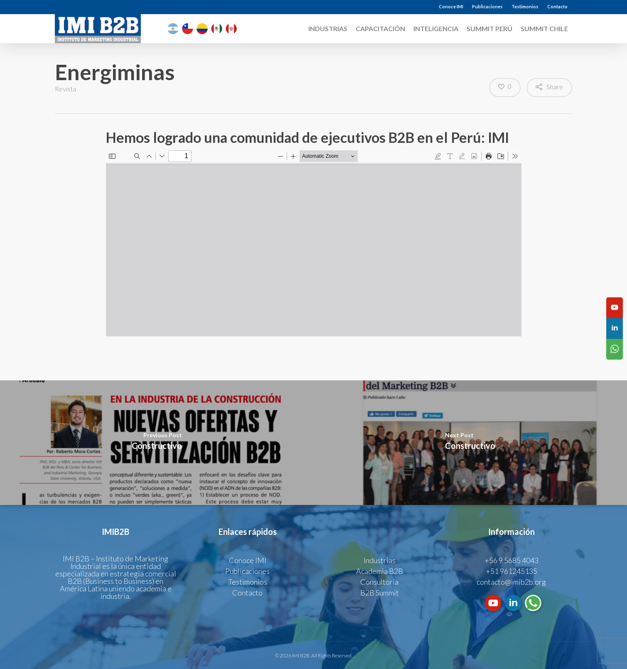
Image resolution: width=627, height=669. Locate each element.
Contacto (557, 6)
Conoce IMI (451, 6)
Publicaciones (487, 6)
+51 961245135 (511, 571)
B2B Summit (379, 592)
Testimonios (524, 6)
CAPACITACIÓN (380, 28)
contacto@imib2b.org (511, 581)
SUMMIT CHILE (544, 28)
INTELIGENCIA (435, 28)
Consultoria (379, 581)
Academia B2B (379, 571)
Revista (65, 89)
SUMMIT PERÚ (489, 28)
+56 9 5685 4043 (511, 560)
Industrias (327, 28)
